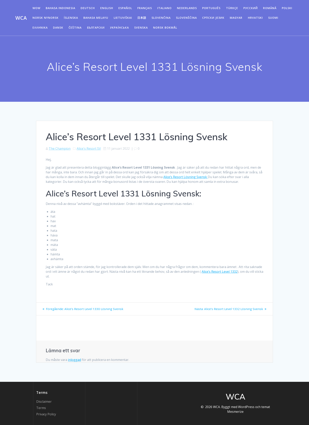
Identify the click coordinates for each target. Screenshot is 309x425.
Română (269, 8)
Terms (41, 408)
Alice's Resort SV (89, 148)
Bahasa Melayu (95, 18)
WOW (36, 8)
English (106, 8)
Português (211, 8)
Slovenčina (161, 18)
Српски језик (213, 18)
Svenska (141, 27)
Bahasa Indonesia (60, 8)
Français (144, 8)
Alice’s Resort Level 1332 (219, 271)
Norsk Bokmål (165, 27)
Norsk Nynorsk (46, 18)
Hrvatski (255, 18)
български (96, 27)
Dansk (58, 27)
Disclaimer (44, 401)
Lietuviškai (123, 18)
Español (125, 8)
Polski (287, 8)
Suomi (273, 18)
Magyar (236, 18)
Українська (119, 27)
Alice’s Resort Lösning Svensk (185, 177)
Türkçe (232, 8)
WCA (21, 18)
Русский (250, 8)
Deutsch (88, 8)
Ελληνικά (40, 27)
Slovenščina (186, 18)
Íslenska (71, 18)
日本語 (141, 18)
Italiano (164, 8)
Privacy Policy (46, 414)
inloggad (74, 360)
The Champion (60, 148)
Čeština (75, 27)
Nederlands (187, 8)
